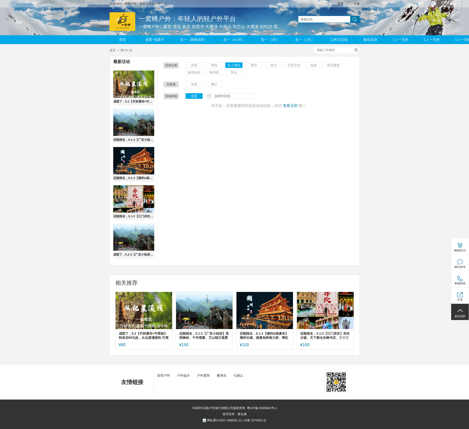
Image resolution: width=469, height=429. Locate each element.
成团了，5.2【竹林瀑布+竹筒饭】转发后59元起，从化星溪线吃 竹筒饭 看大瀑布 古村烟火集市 (133, 101)
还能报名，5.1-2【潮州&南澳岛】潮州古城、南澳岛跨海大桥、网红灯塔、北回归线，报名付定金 (133, 178)
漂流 (214, 65)
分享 (460, 299)
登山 (234, 72)
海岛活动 (370, 40)
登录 (340, 3)
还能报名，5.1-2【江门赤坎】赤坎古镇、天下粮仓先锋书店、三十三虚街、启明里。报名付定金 (133, 216)
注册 (357, 3)
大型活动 (293, 65)
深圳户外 (163, 375)
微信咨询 (460, 267)
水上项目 (233, 65)
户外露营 (203, 375)
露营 (254, 65)
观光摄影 (333, 65)
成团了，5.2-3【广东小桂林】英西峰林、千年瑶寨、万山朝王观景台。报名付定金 (133, 254)
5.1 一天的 (401, 40)
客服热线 (460, 283)
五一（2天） (305, 40)
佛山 (214, 84)
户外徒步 (183, 375)
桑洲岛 (222, 375)
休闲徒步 (194, 72)
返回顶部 (460, 316)
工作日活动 (338, 40)
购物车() (460, 250)
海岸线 (214, 72)
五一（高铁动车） (194, 40)
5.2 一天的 (432, 40)
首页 (122, 40)
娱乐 (274, 65)
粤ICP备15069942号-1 (262, 408)
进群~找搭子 (154, 40)
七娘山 (238, 375)
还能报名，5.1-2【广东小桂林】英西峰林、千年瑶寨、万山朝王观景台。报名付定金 (133, 139)
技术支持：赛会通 (235, 414)
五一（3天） (270, 40)
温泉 (313, 65)
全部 (194, 65)
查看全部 (290, 106)
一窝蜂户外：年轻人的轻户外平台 (187, 18)
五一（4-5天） (234, 40)
